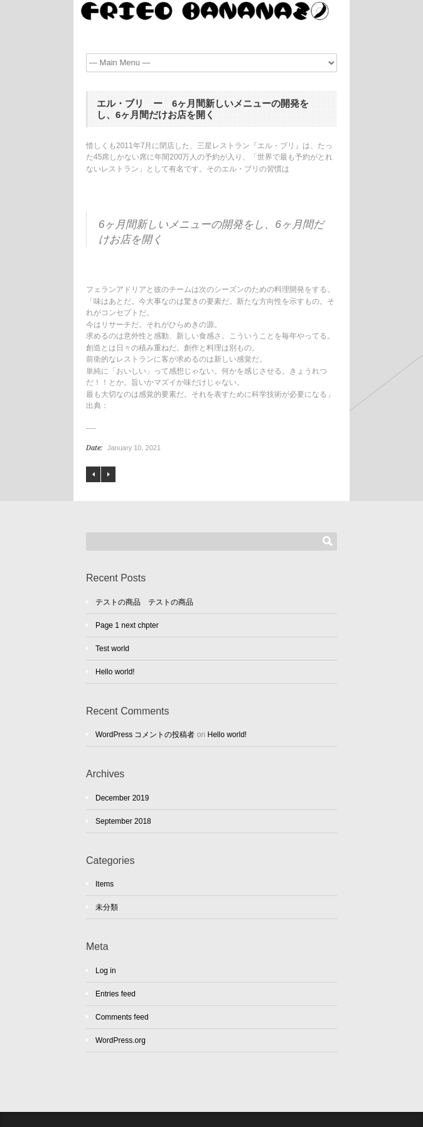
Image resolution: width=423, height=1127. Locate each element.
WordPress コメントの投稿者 (145, 734)
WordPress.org (120, 1040)
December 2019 (122, 798)
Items (104, 884)
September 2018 (123, 821)
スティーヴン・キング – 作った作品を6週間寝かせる (93, 474)
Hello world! (115, 671)
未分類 (106, 907)
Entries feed (115, 993)
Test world (112, 648)
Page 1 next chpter (127, 625)
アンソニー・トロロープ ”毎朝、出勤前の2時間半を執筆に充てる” (108, 474)
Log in (105, 970)
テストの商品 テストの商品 (144, 602)
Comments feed (122, 1017)
